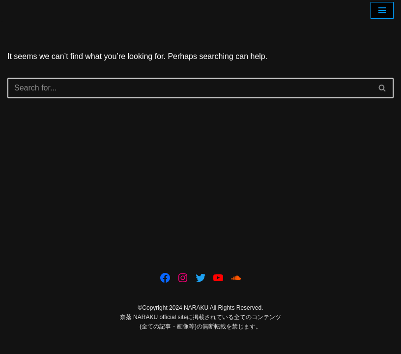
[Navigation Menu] (382, 10)
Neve (156, 343)
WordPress (234, 343)
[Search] (189, 88)
